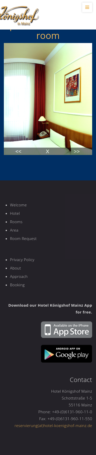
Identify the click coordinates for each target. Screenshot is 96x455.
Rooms (16, 221)
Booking (17, 284)
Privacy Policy (22, 259)
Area (14, 230)
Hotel (15, 213)
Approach (19, 276)
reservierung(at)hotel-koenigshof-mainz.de (53, 425)
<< (18, 151)
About (15, 268)
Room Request (23, 238)
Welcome (18, 204)
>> (77, 151)
